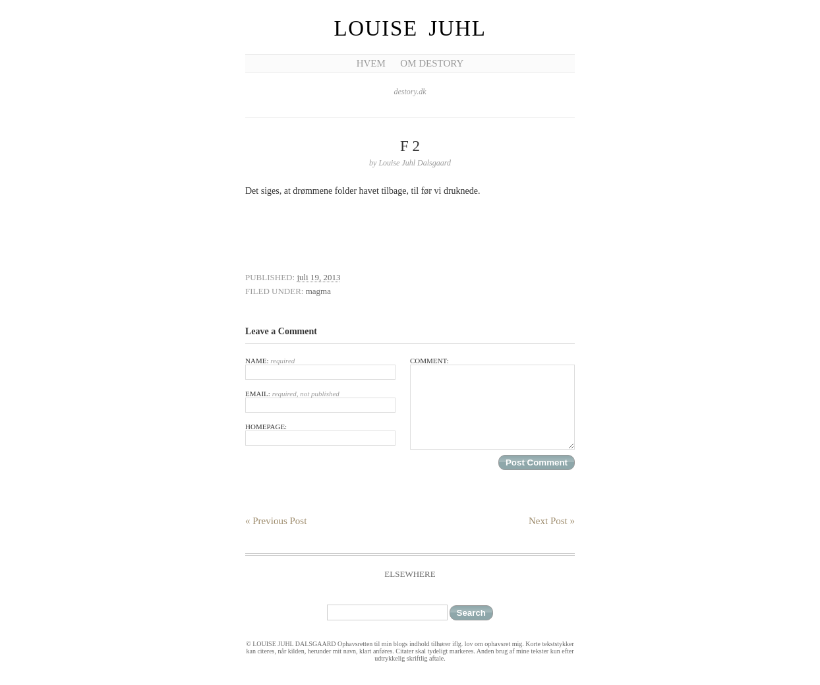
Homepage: (320, 434)
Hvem (371, 63)
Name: (320, 368)
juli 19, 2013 (318, 277)
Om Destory (431, 63)
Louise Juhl (410, 28)
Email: (320, 401)
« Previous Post (276, 521)
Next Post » (552, 521)
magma (318, 291)
